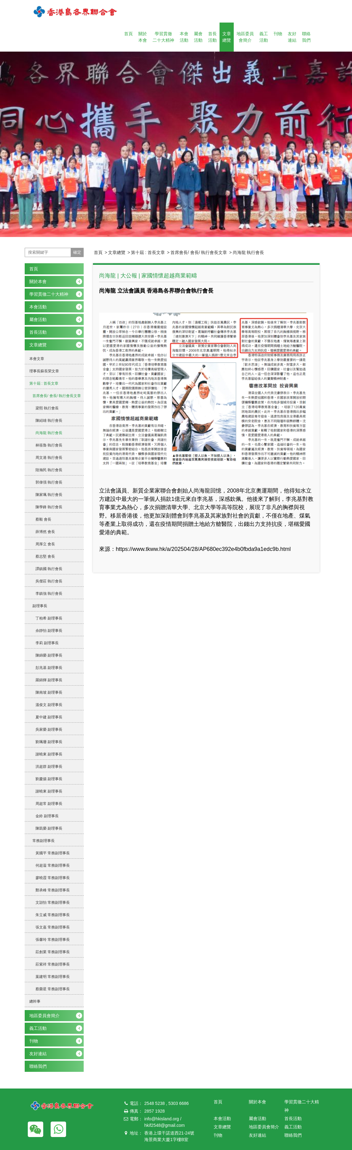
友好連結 (292, 37)
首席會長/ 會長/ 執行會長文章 (198, 252)
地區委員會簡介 (245, 37)
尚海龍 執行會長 (248, 252)
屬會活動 (198, 37)
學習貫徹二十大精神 (163, 37)
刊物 (278, 33)
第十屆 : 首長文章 (148, 252)
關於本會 (142, 37)
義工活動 (263, 37)
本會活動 (184, 37)
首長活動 (212, 37)
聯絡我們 (306, 37)
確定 (77, 252)
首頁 (128, 33)
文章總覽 (226, 37)
